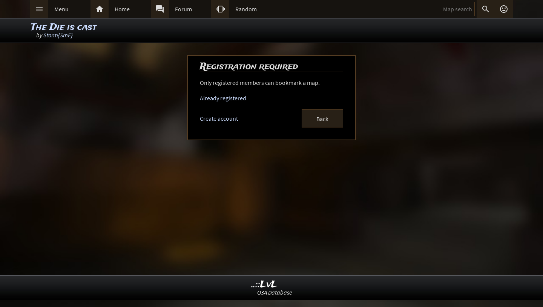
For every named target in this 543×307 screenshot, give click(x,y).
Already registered (223, 98)
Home (122, 9)
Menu (61, 9)
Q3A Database (274, 292)
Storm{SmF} (58, 35)
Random (246, 9)
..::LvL (264, 284)
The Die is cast (64, 27)
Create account (219, 118)
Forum (183, 9)
